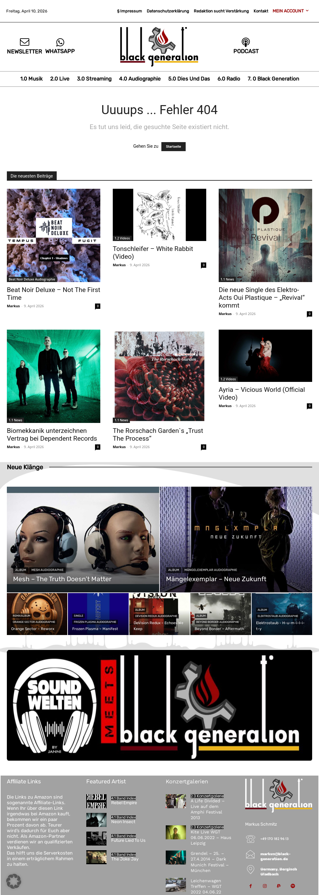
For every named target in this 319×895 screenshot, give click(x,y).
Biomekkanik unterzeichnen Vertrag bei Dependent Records (52, 434)
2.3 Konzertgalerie (207, 796)
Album (20, 570)
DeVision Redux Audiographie (156, 616)
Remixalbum (21, 615)
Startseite (173, 147)
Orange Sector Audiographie (34, 622)
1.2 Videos (122, 238)
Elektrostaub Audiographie (278, 616)
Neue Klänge (25, 467)
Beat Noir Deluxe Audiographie (32, 279)
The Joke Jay (125, 859)
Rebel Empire (124, 802)
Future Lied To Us (128, 840)
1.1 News (227, 279)
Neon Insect (123, 821)
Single (78, 615)
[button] (13, 881)
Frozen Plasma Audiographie (95, 622)
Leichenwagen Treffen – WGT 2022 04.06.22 (206, 886)
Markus (13, 306)
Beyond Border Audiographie (217, 622)
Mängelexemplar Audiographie (210, 570)
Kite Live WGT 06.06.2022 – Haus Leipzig (211, 837)
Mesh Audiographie (47, 570)
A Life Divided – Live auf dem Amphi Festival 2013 (208, 809)
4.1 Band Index (123, 798)
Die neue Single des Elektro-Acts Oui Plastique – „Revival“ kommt (262, 297)
